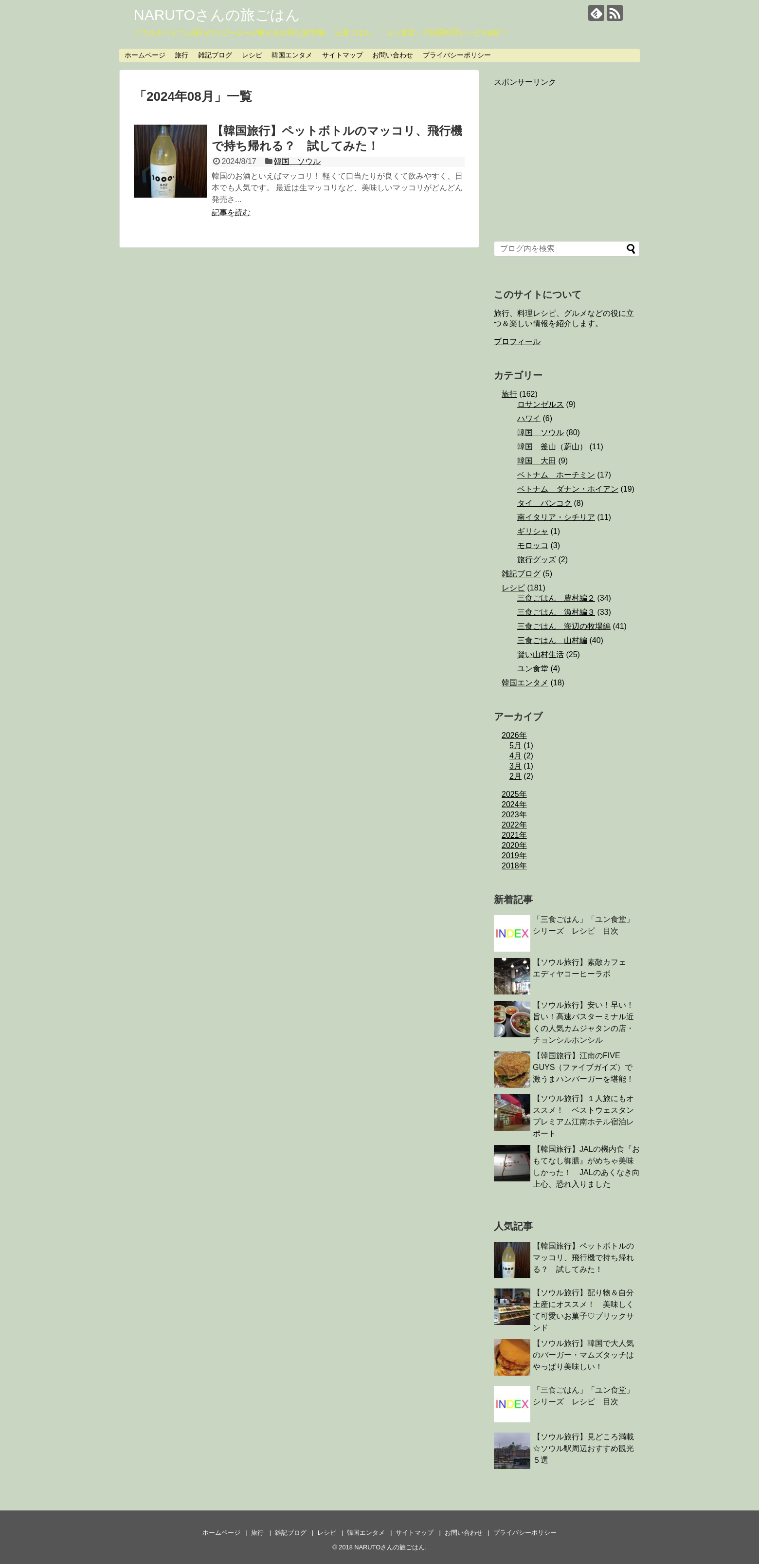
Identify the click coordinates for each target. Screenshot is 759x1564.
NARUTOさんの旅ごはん (217, 15)
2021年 (514, 835)
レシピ (252, 55)
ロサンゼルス (540, 404)
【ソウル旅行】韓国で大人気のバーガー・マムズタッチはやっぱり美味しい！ (583, 1355)
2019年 (514, 855)
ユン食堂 (532, 668)
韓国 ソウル (297, 161)
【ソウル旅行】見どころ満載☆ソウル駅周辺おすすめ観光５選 (583, 1448)
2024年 (514, 804)
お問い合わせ (392, 55)
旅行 (181, 55)
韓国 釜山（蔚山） (552, 446)
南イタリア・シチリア (556, 517)
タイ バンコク (544, 503)
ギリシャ (532, 531)
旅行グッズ (536, 559)
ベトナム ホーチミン (556, 475)
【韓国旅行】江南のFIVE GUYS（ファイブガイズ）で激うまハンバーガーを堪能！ (583, 1067)
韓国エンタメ (291, 55)
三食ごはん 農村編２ (556, 598)
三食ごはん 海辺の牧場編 (564, 626)
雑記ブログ (215, 55)
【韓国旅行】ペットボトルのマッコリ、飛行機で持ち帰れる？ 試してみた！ (583, 1257)
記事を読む (231, 212)
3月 (515, 766)
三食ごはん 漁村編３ (556, 612)
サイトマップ (342, 55)
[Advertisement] (567, 156)
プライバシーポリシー (457, 55)
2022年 (514, 825)
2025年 (514, 794)
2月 (515, 776)
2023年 (514, 814)
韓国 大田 (536, 461)
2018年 (514, 866)
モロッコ (532, 545)
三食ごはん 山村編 (552, 640)
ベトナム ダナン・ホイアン (567, 489)
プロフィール (517, 341)
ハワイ (529, 418)
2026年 (514, 735)
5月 (515, 745)
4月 (515, 756)
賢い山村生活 (540, 654)
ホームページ (145, 55)
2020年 (514, 845)
